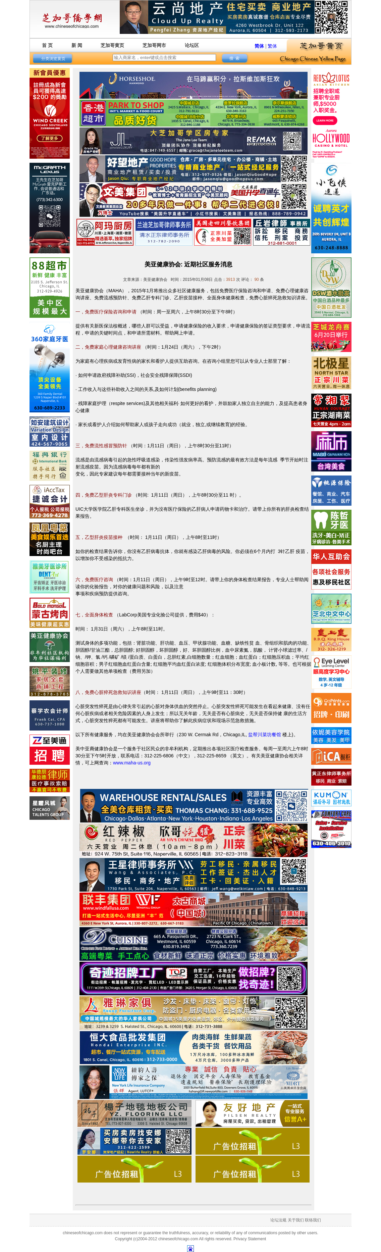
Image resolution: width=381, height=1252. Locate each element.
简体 (259, 46)
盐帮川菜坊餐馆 (264, 734)
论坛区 (192, 45)
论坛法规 (278, 1220)
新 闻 (76, 45)
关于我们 (296, 1220)
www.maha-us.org (132, 762)
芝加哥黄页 (112, 45)
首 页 (47, 45)
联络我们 (313, 1220)
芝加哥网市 (154, 45)
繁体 (272, 46)
